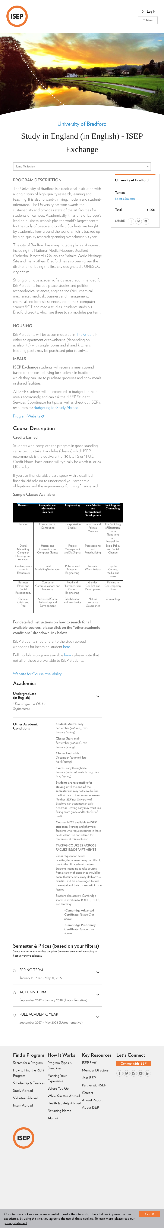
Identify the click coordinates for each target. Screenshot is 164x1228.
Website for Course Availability (37, 673)
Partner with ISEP (94, 1085)
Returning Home (59, 1110)
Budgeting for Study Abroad (56, 407)
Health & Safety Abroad (64, 1103)
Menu (147, 20)
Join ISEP (89, 1078)
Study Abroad (23, 1090)
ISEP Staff (89, 1063)
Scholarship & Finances (29, 1083)
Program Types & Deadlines (60, 1065)
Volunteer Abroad (25, 1098)
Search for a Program (28, 1063)
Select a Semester (125, 198)
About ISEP (90, 1107)
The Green (84, 334)
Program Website (28, 416)
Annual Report (92, 1100)
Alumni (53, 1118)
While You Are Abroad (64, 1096)
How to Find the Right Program (28, 1073)
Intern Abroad (23, 1105)
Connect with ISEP (133, 1063)
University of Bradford (82, 123)
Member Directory (95, 1070)
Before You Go (58, 1088)
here (66, 646)
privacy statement (15, 1223)
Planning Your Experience (57, 1078)
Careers (87, 1092)
